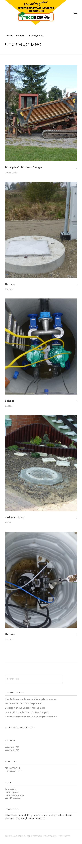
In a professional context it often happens (27, 712)
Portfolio (20, 35)
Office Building (14, 520)
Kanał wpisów (12, 792)
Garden (10, 284)
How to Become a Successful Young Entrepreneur (31, 699)
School (9, 402)
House (8, 525)
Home (9, 35)
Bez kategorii (12, 768)
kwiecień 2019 (12, 747)
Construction (11, 172)
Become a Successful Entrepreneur (23, 703)
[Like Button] (74, 168)
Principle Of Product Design (23, 167)
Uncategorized (13, 771)
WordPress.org (12, 798)
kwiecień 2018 (12, 750)
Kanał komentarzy (14, 795)
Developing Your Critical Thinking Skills (25, 707)
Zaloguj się (10, 789)
